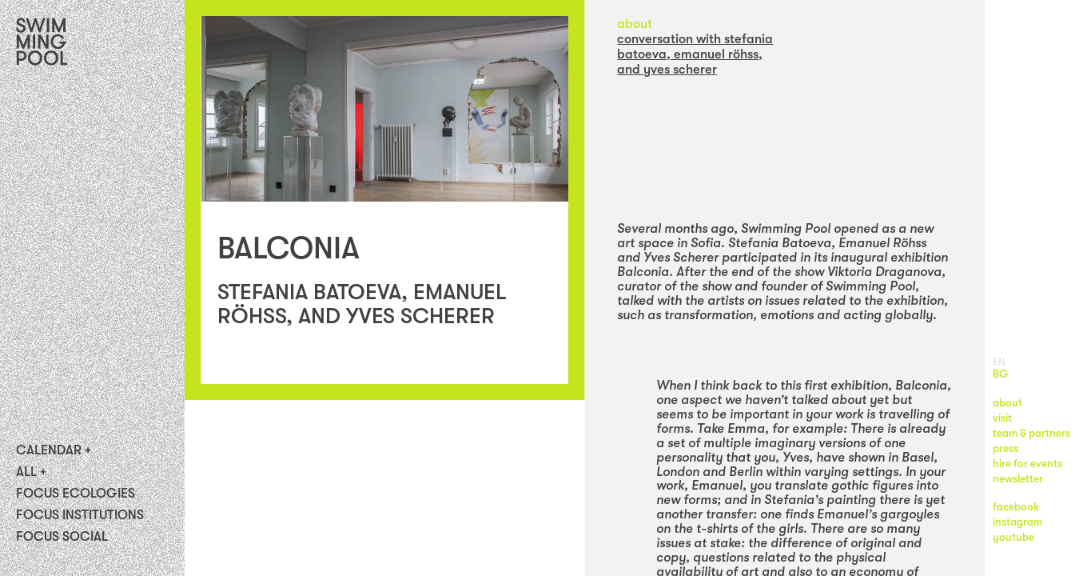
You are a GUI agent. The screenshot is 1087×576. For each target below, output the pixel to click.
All (26, 472)
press (1005, 448)
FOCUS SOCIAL (62, 536)
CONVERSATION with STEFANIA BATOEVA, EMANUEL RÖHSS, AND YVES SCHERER (695, 54)
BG (1000, 374)
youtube (1013, 537)
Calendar (49, 450)
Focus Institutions (80, 514)
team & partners (1031, 433)
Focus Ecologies (75, 493)
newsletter (1018, 479)
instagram (1017, 522)
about (634, 23)
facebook (1016, 507)
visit (1002, 418)
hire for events (1027, 464)
